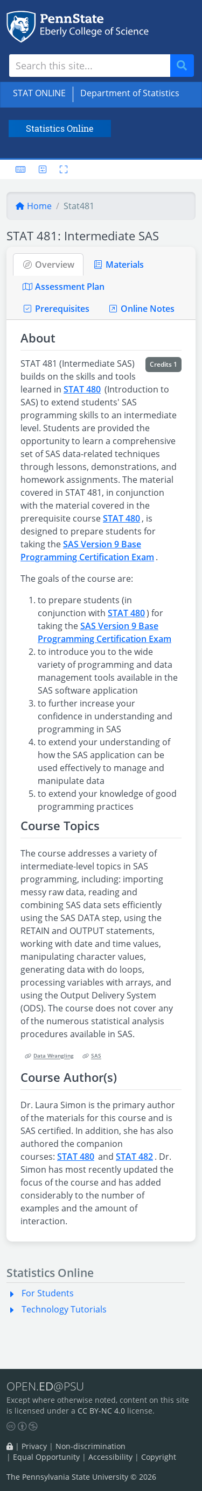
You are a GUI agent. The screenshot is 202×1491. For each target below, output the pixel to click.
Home (33, 206)
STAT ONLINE (39, 93)
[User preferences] (42, 169)
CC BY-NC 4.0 (101, 1411)
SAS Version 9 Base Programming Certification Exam (87, 550)
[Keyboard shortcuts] (20, 169)
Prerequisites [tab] (55, 309)
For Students (48, 1293)
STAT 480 (82, 389)
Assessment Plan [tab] (63, 287)
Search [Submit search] (186, 66)
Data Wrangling (49, 1056)
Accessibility (110, 1457)
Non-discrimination (90, 1446)
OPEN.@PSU (45, 1386)
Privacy (34, 1446)
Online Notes (141, 309)
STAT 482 (134, 1156)
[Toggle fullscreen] (60, 169)
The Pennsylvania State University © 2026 (81, 1477)
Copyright (158, 1457)
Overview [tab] (48, 264)
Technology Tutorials (64, 1309)
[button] (14, 1293)
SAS (91, 1056)
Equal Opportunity (46, 1457)
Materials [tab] (118, 264)
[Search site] (90, 65)
